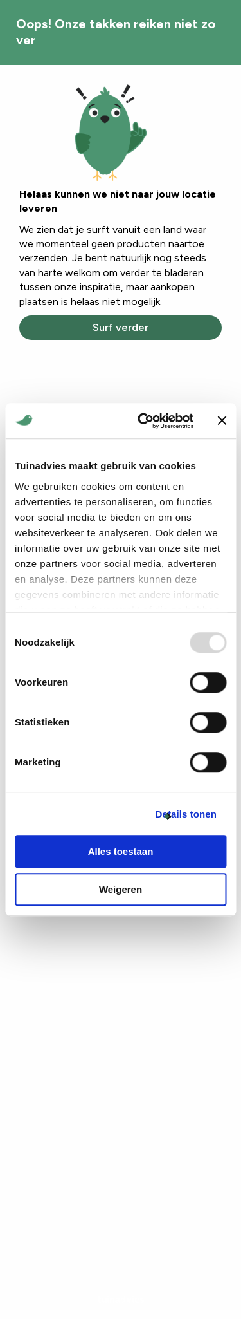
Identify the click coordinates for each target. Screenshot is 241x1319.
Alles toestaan (121, 851)
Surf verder (120, 327)
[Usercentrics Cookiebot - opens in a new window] (143, 421)
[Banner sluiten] (221, 421)
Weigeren (120, 889)
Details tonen (186, 814)
